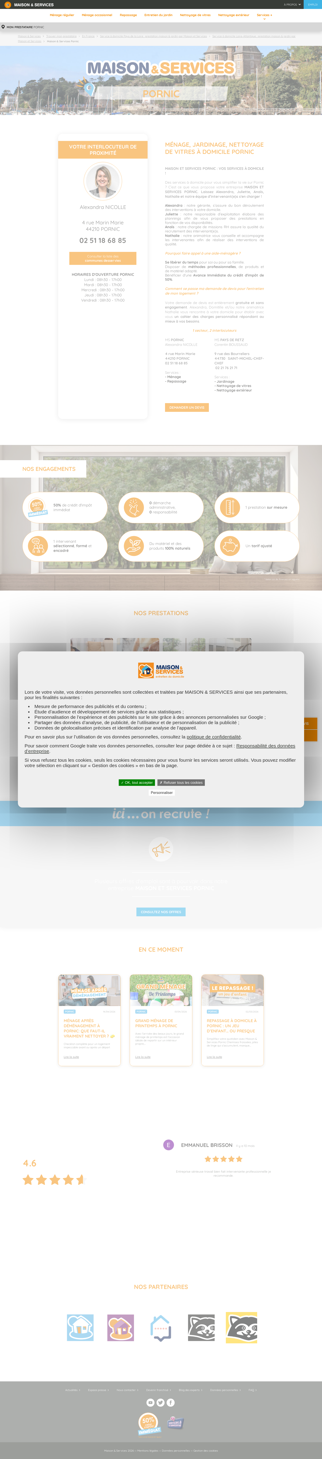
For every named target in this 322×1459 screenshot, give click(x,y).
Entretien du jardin (158, 15)
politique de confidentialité (214, 736)
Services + (264, 15)
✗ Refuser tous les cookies (181, 783)
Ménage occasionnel (97, 15)
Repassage (128, 15)
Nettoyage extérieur (233, 15)
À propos (290, 4)
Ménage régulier (62, 15)
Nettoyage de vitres (195, 15)
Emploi (313, 4)
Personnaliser (162, 793)
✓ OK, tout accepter (137, 783)
